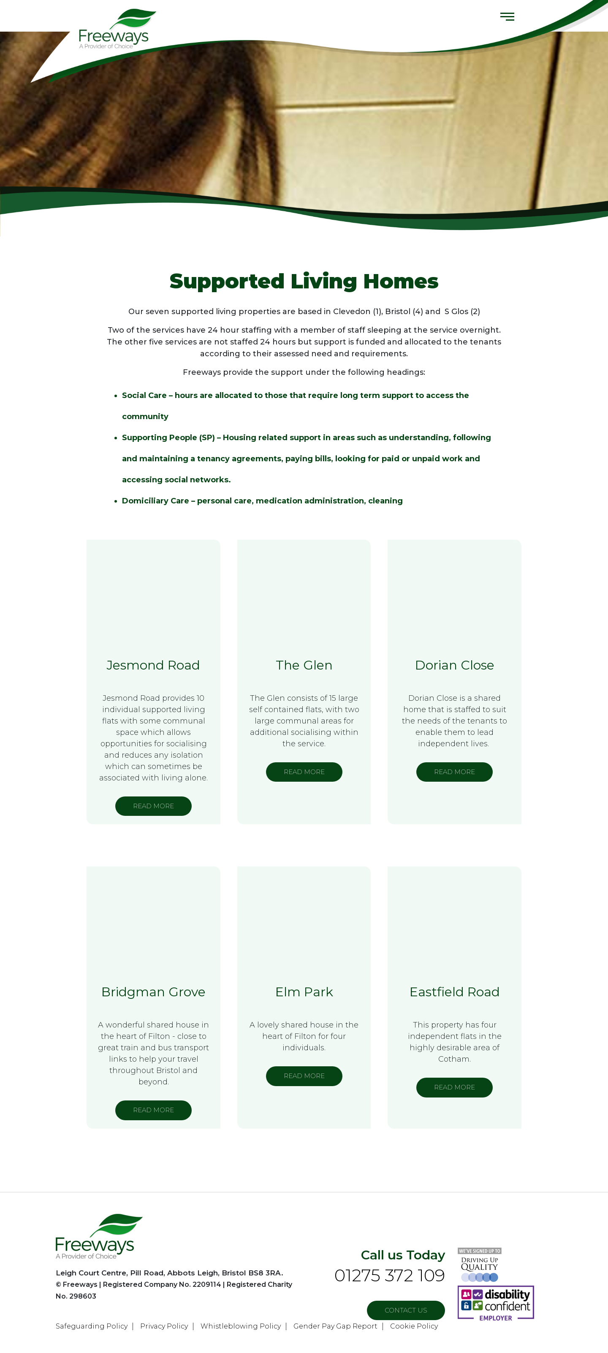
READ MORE (153, 806)
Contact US (406, 1310)
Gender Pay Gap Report (335, 1326)
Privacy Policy (164, 1326)
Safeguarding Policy (92, 1326)
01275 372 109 (389, 1275)
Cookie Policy (414, 1326)
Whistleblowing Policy (241, 1326)
